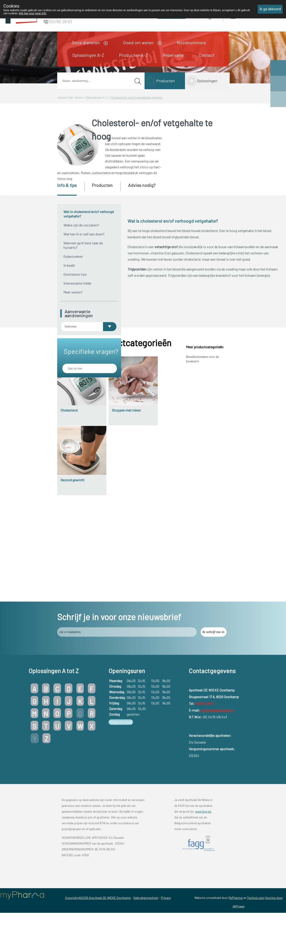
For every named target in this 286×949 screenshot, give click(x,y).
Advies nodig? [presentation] (142, 185)
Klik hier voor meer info (32, 13)
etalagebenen (146, 430)
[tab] (70, 189)
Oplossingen (207, 80)
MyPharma (236, 930)
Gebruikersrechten (145, 930)
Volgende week (121, 755)
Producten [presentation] (102, 185)
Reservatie (173, 55)
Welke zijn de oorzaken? (81, 225)
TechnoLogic (255, 930)
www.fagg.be (203, 844)
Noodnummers (191, 42)
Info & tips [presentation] (67, 185)
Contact (206, 55)
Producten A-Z (133, 55)
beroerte (143, 410)
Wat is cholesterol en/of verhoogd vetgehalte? (88, 213)
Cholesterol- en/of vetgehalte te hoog (136, 97)
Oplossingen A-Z (88, 55)
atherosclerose (217, 385)
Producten (165, 80)
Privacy (166, 930)
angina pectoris (148, 401)
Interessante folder (77, 283)
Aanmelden (249, 15)
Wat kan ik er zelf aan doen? (84, 234)
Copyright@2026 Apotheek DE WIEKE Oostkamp (98, 930)
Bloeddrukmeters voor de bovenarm (202, 480)
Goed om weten (138, 42)
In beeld (69, 265)
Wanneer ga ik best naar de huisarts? (83, 245)
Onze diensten (86, 42)
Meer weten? (72, 292)
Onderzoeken (73, 256)
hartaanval (144, 420)
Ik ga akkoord (270, 9)
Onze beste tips (75, 274)
